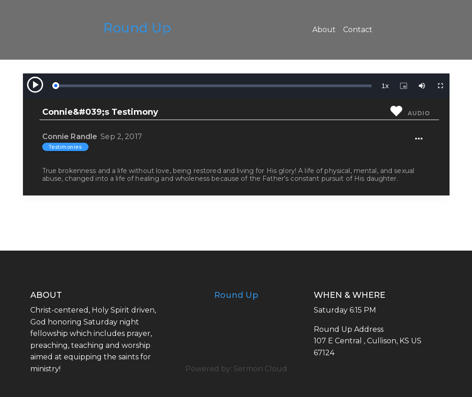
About (324, 29)
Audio (419, 113)
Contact (357, 29)
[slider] (213, 85)
